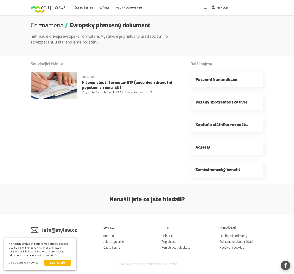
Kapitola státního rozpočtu (221, 124)
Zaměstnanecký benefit (217, 169)
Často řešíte (84, 7)
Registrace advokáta (176, 247)
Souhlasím (57, 262)
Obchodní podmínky (233, 236)
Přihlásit (223, 7)
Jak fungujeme (113, 242)
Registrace (169, 242)
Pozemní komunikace (216, 79)
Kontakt (108, 236)
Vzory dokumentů (129, 7)
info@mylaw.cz (59, 230)
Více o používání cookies (23, 262)
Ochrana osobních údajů (236, 242)
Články (104, 7)
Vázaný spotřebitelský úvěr (221, 102)
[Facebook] (285, 265)
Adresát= (204, 147)
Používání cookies (232, 247)
